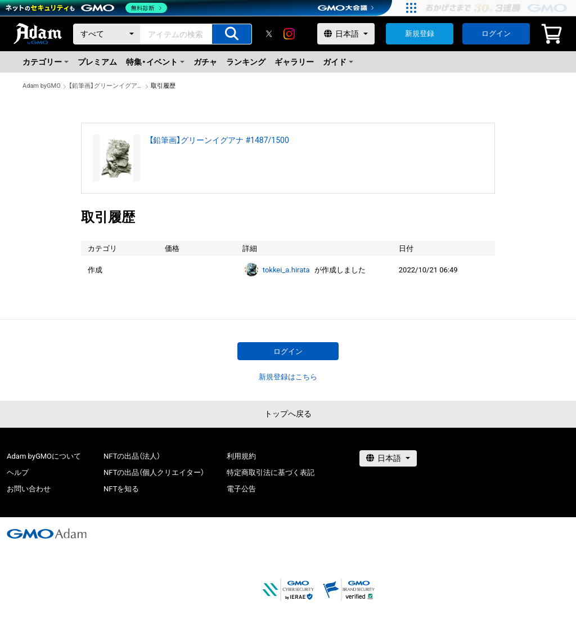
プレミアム (97, 61)
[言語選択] (346, 33)
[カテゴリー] (107, 34)
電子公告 (241, 489)
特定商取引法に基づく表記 (270, 472)
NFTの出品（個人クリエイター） (154, 472)
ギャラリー (294, 62)
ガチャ (205, 61)
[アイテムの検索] (232, 34)
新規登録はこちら (288, 377)
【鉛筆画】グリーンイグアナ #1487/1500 (106, 85)
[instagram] (289, 33)
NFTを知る (121, 489)
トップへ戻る (288, 413)
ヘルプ (18, 472)
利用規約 (241, 456)
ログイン (496, 33)
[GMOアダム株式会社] (47, 533)
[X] (268, 33)
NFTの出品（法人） (132, 456)
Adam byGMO (41, 85)
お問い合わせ (29, 489)
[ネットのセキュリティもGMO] (86, 8)
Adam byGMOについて (44, 456)
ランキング (246, 62)
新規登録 (419, 33)
